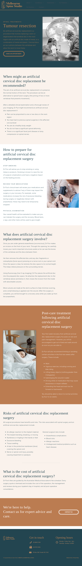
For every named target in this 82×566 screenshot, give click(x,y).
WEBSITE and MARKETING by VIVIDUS (26, 557)
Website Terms (69, 557)
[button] (31, 3)
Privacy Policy (76, 557)
